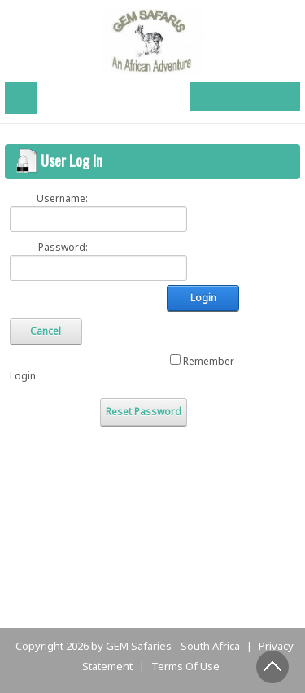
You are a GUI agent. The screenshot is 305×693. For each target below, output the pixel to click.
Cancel (45, 331)
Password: (63, 247)
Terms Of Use (185, 666)
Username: (62, 198)
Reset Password (143, 412)
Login (203, 298)
